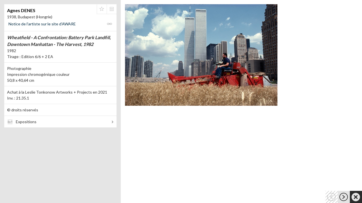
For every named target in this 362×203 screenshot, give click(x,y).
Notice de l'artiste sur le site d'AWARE (42, 23)
